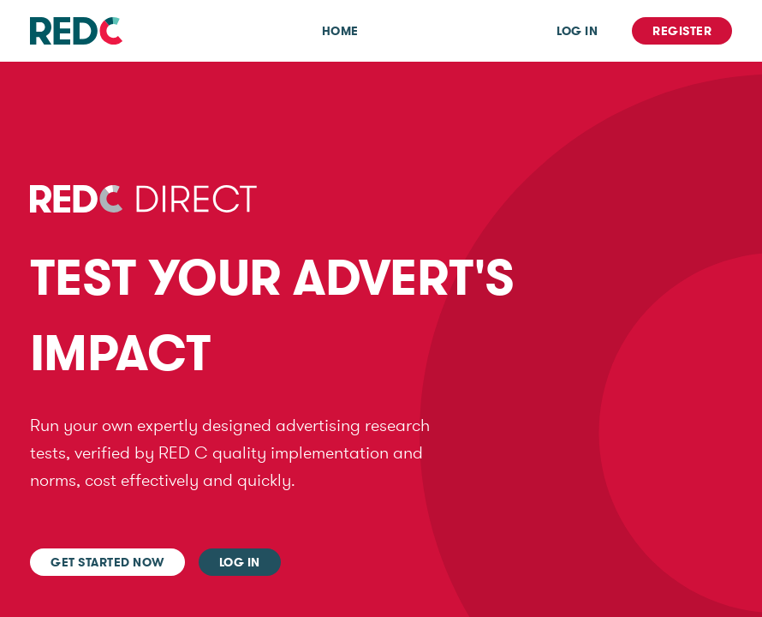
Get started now (107, 562)
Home (340, 31)
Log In (577, 31)
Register (681, 31)
